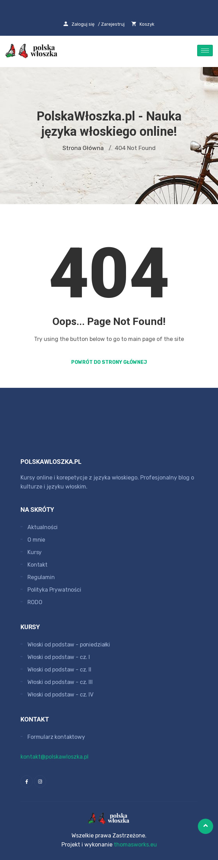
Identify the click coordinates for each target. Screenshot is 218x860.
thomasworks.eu (135, 844)
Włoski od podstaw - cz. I (58, 657)
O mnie (36, 539)
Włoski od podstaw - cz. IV (60, 694)
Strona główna (83, 147)
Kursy (34, 552)
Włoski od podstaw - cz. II (59, 669)
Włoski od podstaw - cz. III (60, 682)
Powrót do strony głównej (109, 362)
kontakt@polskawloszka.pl (54, 756)
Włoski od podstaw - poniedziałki (68, 644)
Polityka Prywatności (54, 589)
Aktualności (42, 527)
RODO (34, 602)
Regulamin (41, 577)
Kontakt (37, 564)
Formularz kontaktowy (56, 737)
